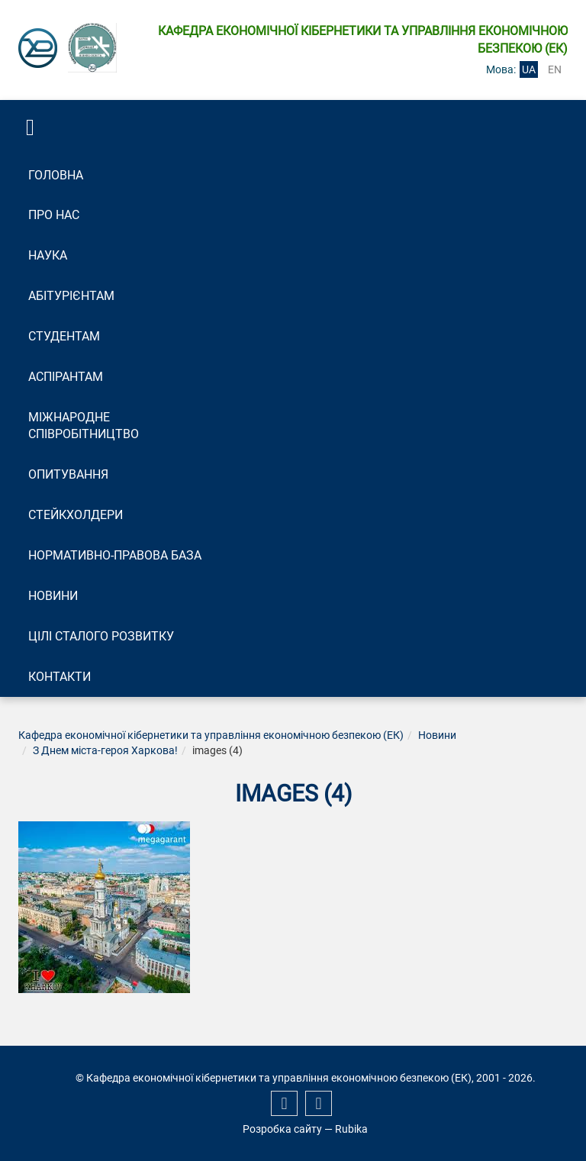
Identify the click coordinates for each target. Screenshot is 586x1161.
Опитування (68, 474)
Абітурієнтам (71, 296)
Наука (47, 255)
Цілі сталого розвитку (101, 636)
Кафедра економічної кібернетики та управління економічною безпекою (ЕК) (211, 735)
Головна (55, 175)
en (555, 69)
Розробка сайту (282, 1129)
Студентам (64, 336)
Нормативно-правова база (114, 555)
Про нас (53, 215)
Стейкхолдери (75, 515)
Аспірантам (65, 376)
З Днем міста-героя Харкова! (105, 750)
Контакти (59, 676)
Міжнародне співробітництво (83, 426)
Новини (53, 596)
